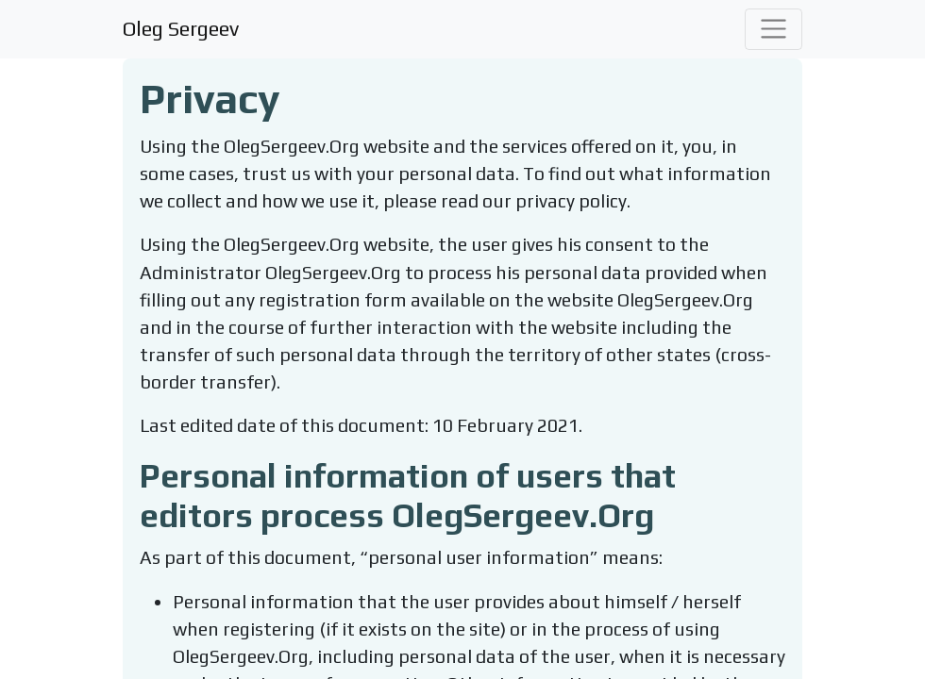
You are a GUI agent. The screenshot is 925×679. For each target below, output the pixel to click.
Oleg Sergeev (181, 28)
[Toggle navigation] (773, 29)
